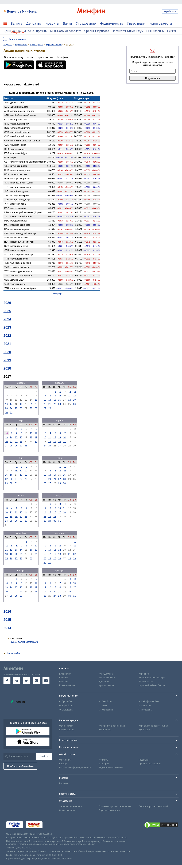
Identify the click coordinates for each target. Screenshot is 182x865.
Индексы (17, 32)
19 (21, 404)
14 (49, 399)
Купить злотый (146, 729)
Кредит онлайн (106, 685)
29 (36, 408)
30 (6, 412)
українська (170, 11)
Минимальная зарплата (66, 31)
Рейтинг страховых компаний (153, 806)
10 (45, 437)
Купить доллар (66, 729)
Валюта (16, 23)
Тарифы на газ (146, 681)
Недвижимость (111, 23)
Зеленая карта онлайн (70, 806)
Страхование (86, 23)
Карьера (63, 763)
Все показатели (17, 39)
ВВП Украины (155, 31)
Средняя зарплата (96, 31)
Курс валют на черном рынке (153, 726)
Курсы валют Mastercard (24, 642)
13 (45, 399)
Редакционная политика (111, 767)
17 (11, 404)
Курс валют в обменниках (112, 726)
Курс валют (65, 674)
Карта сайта (14, 653)
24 (11, 408)
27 (45, 408)
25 (16, 408)
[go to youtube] (45, 680)
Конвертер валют (67, 685)
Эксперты (104, 763)
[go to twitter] (26, 680)
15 (36, 399)
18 (69, 399)
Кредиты (52, 23)
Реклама (63, 783)
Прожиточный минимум (128, 31)
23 (6, 408)
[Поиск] (44, 756)
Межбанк (63, 681)
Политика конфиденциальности (75, 767)
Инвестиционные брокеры (152, 677)
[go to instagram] (36, 680)
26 (21, 408)
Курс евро (144, 674)
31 (11, 412)
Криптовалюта (160, 23)
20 (45, 404)
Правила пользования (150, 763)
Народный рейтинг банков (152, 685)
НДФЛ (171, 31)
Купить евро (105, 729)
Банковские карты (108, 677)
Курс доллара (106, 674)
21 (31, 404)
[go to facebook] (6, 680)
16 (6, 404)
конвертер (56, 293)
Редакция (144, 760)
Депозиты (33, 23)
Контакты (103, 760)
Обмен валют (66, 726)
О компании (65, 760)
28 (31, 408)
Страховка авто (67, 810)
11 (69, 395)
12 (74, 395)
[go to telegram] (16, 680)
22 (36, 404)
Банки (67, 23)
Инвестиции (136, 23)
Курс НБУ (63, 677)
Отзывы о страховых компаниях (115, 806)
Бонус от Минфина (22, 11)
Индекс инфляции (35, 31)
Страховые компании (109, 810)
